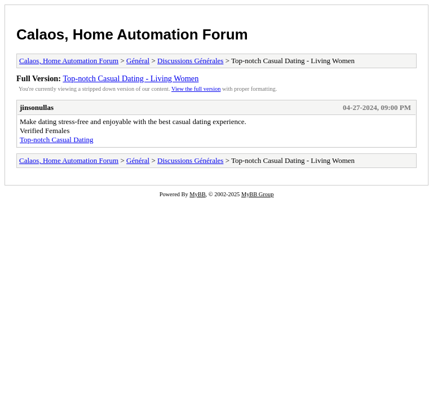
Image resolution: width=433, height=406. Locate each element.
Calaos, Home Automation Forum (132, 34)
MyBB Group (257, 194)
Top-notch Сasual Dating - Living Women (130, 78)
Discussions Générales (190, 60)
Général (137, 60)
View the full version (195, 89)
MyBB (197, 194)
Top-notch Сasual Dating (57, 139)
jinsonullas (37, 107)
